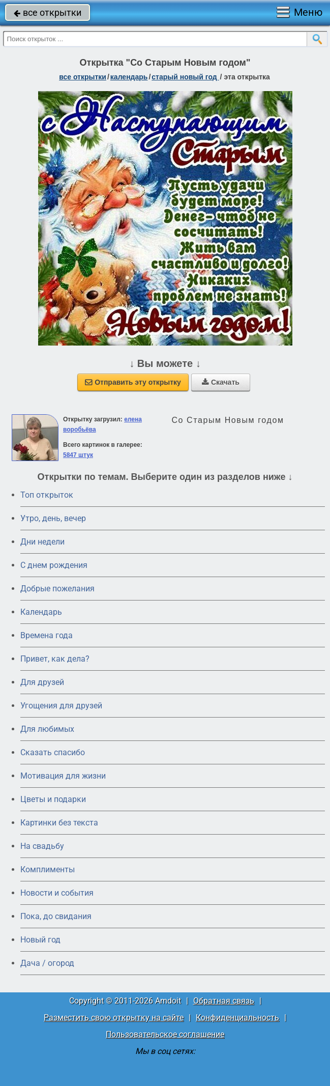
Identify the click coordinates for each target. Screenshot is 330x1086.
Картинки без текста (59, 822)
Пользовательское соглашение (165, 1034)
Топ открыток (46, 495)
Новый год (40, 940)
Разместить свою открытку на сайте (114, 1017)
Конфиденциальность (237, 1017)
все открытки (47, 12)
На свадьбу (42, 846)
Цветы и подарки (53, 799)
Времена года (46, 635)
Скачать (220, 382)
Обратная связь (223, 1001)
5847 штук (78, 455)
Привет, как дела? (54, 659)
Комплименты (47, 869)
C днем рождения (53, 565)
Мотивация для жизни (63, 776)
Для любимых (47, 729)
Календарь (129, 77)
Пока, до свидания (56, 916)
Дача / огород (47, 963)
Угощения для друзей (61, 705)
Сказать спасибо (52, 752)
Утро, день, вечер (53, 518)
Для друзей (42, 682)
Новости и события (57, 893)
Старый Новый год (185, 77)
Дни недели (42, 542)
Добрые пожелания (57, 588)
